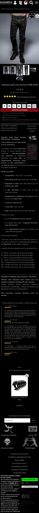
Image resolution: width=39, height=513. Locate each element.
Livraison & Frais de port (19, 454)
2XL (24, 106)
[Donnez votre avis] (30, 97)
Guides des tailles (19, 473)
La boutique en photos (19, 466)
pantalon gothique (33, 12)
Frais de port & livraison (10, 117)
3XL (29, 106)
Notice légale (19, 460)
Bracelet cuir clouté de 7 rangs (19, 398)
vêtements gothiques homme (21, 9)
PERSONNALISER (29, 486)
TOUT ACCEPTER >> (30, 479)
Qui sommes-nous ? (19, 463)
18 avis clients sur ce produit (12, 303)
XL (19, 106)
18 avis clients (20, 97)
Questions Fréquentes (19, 470)
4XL (34, 106)
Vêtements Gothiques (6, 9)
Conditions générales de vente (19, 457)
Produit (19, 367)
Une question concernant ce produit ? (14, 115)
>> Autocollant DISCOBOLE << (19, 122)
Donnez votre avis (31, 303)
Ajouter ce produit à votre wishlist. (13, 113)
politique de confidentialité (12, 511)
